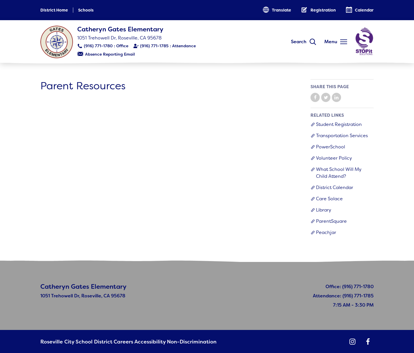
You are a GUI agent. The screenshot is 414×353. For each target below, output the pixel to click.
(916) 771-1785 (154, 45)
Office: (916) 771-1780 (349, 287)
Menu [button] (330, 42)
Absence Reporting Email (110, 54)
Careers (115, 341)
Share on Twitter (325, 97)
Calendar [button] (364, 10)
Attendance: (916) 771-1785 (343, 296)
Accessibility (142, 341)
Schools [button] (86, 10)
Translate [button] (281, 10)
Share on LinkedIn (336, 97)
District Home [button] (54, 10)
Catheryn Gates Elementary (120, 29)
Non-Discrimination (181, 341)
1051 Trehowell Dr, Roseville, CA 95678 (119, 38)
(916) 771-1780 (98, 45)
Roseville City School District (70, 341)
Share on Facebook (315, 97)
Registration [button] (323, 10)
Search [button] (298, 42)
